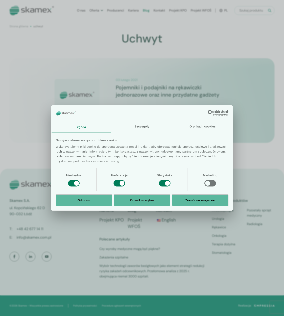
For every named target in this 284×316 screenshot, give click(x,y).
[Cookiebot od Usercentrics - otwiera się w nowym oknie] (210, 113)
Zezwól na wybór (142, 200)
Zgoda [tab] (81, 127)
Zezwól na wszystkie (200, 200)
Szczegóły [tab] (142, 126)
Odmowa (84, 200)
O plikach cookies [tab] (202, 126)
